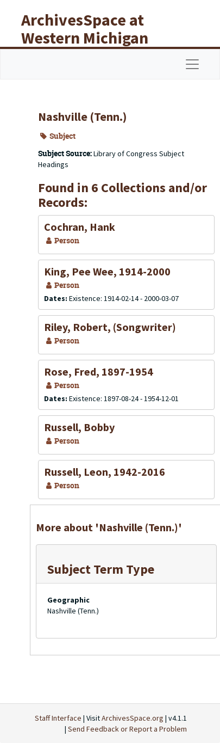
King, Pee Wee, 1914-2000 (107, 271)
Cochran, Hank (79, 227)
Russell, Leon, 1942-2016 (104, 471)
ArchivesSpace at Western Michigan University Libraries (93, 37)
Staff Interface (58, 718)
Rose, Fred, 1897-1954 (98, 371)
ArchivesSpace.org (133, 718)
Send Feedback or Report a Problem (127, 729)
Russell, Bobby (79, 427)
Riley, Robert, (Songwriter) (110, 327)
